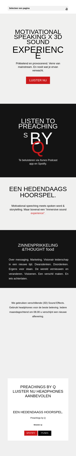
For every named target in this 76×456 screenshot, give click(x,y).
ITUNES (44, 433)
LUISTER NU (38, 80)
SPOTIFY (30, 433)
